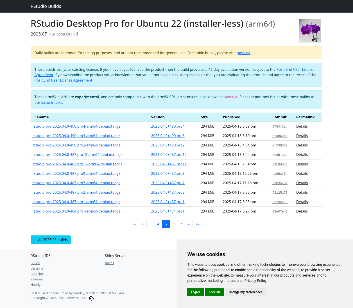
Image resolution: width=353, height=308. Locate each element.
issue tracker (51, 102)
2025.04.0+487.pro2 (168, 192)
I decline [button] (215, 292)
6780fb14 (279, 127)
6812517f (279, 193)
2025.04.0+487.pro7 (168, 182)
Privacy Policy (255, 281)
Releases (37, 279)
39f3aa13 (279, 202)
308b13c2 (279, 155)
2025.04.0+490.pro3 (168, 135)
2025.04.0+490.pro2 (168, 145)
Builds (35, 263)
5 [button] (166, 224)
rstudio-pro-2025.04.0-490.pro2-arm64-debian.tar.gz (76, 145)
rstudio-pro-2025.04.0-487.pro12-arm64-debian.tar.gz (77, 154)
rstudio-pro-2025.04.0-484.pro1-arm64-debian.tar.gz (76, 211)
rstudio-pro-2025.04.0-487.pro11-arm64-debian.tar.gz (77, 164)
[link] (255, 281)
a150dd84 (279, 164)
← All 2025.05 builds (51, 239)
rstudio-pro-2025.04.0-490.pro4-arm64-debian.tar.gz (76, 126)
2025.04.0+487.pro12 (169, 154)
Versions (37, 268)
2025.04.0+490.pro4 (168, 126)
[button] (134, 224)
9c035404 (279, 183)
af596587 (279, 145)
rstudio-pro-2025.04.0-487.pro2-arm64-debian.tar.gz (76, 192)
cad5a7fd (279, 174)
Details (302, 126)
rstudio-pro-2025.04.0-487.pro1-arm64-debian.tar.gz (76, 201)
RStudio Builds (46, 6)
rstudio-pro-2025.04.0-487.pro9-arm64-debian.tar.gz (76, 173)
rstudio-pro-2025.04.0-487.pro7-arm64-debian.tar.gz (76, 182)
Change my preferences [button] (245, 292)
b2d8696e (279, 136)
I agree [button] (196, 292)
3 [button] (150, 224)
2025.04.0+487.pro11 (169, 164)
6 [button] (173, 224)
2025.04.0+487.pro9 (168, 173)
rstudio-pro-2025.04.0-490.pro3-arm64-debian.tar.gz (76, 135)
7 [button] (181, 224)
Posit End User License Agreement (63, 80)
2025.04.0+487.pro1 (168, 201)
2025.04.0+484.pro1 (168, 211)
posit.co (243, 52)
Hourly (36, 284)
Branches (37, 274)
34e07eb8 (279, 211)
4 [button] (158, 224)
